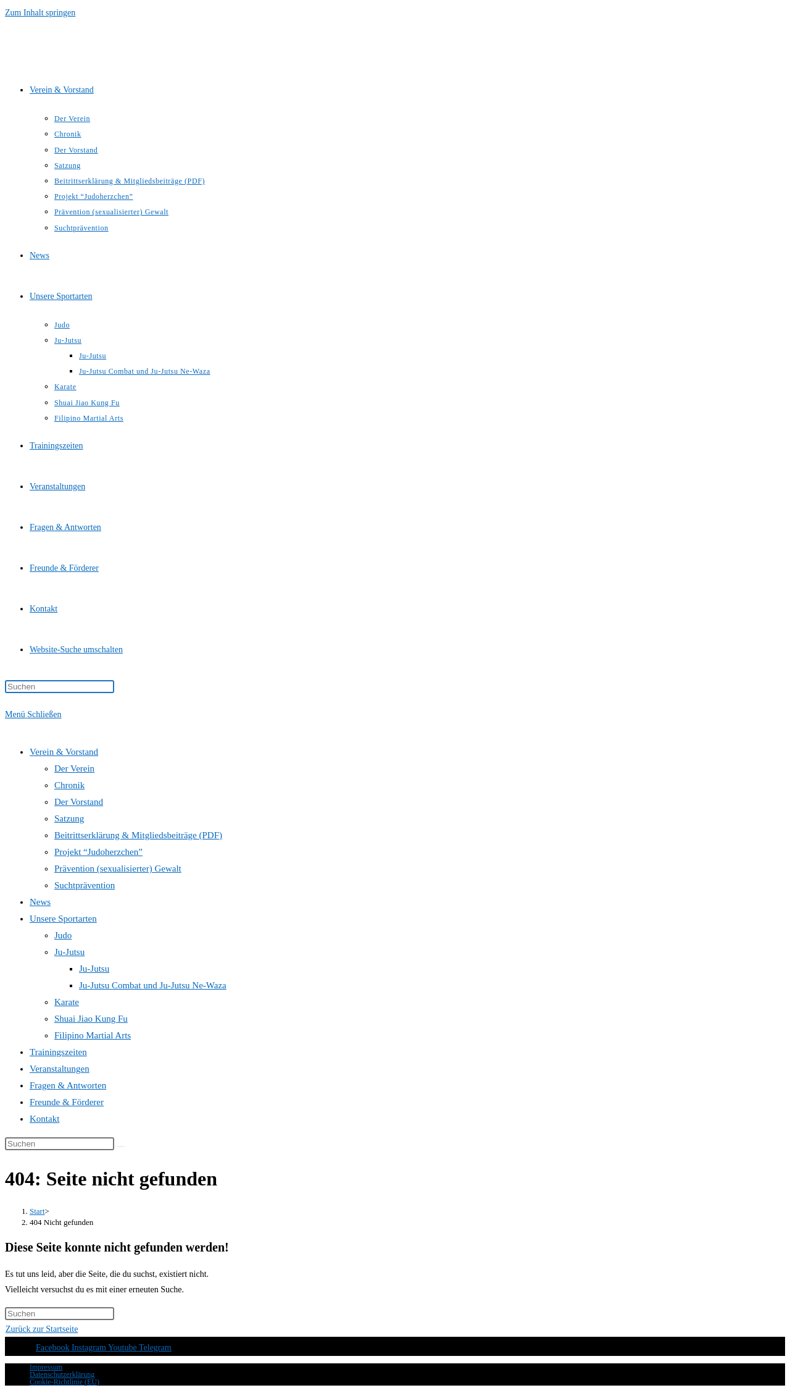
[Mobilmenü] (33, 714)
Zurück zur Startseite (42, 1329)
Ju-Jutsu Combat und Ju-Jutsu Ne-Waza (153, 985)
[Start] (37, 1211)
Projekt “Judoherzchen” (98, 852)
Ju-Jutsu (69, 952)
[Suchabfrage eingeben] (59, 686)
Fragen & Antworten (68, 1085)
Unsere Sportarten (63, 919)
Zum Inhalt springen (40, 12)
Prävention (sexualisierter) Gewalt (117, 868)
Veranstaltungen (59, 1069)
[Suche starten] (121, 1146)
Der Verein (74, 768)
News (40, 902)
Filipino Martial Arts (92, 1035)
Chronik (69, 785)
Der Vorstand (78, 802)
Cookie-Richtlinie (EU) (64, 1382)
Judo (63, 935)
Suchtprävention (84, 885)
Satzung (69, 818)
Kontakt (44, 1119)
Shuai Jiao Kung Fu (91, 1019)
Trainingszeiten (58, 1052)
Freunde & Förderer (67, 1102)
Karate (66, 1002)
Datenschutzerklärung (62, 1374)
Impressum (46, 1367)
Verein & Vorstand (64, 752)
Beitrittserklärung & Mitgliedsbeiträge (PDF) (138, 835)
